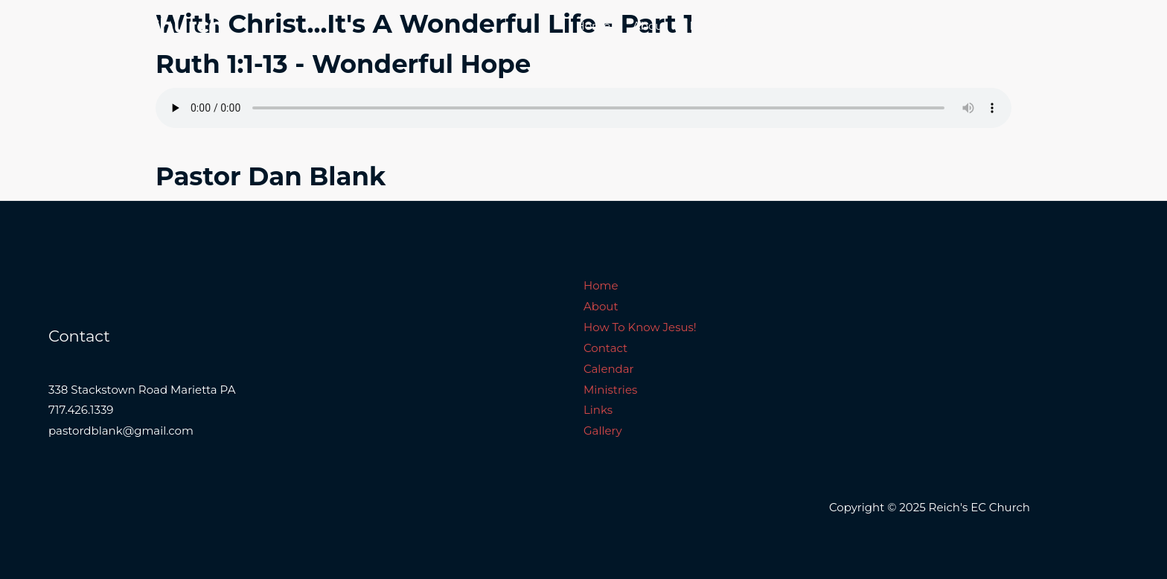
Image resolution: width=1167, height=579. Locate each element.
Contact (847, 26)
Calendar (916, 26)
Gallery (1110, 26)
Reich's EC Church (124, 25)
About (650, 26)
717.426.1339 (80, 410)
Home (592, 26)
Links (1054, 26)
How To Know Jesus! (746, 26)
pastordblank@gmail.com (121, 430)
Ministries (990, 26)
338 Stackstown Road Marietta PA (141, 390)
